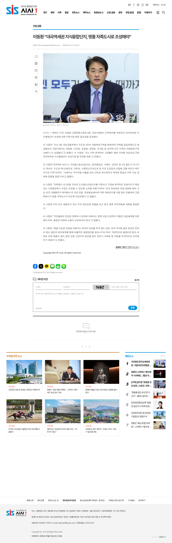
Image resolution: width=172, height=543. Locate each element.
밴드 (63, 266)
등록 (133, 307)
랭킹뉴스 (129, 356)
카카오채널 (138, 5)
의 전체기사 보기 (127, 247)
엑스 (41, 266)
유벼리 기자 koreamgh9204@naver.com (46, 45)
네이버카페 (58, 266)
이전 (82, 346)
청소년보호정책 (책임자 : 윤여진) (92, 500)
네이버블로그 (147, 5)
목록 (36, 63)
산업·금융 (37, 25)
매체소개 (30, 500)
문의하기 (142, 500)
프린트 (36, 77)
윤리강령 (40, 500)
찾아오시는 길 (53, 500)
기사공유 (36, 56)
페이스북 (134, 5)
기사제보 (131, 500)
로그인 (163, 5)
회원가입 (156, 5)
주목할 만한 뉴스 (14, 356)
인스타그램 (143, 5)
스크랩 (36, 84)
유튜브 (129, 5)
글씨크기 (36, 91)
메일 (36, 70)
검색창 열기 (164, 12)
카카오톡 (46, 266)
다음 (89, 346)
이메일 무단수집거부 (116, 500)
